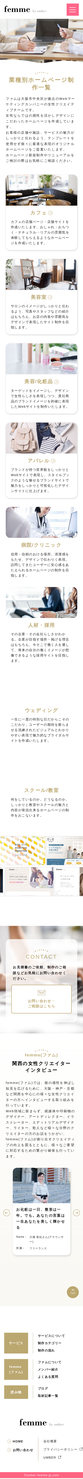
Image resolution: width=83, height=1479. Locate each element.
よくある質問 (48, 1377)
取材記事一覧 (48, 1396)
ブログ (43, 1389)
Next (76, 1213)
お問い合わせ (23, 1451)
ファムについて (50, 1363)
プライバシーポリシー (60, 1450)
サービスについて (51, 1336)
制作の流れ (46, 1351)
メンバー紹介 (48, 1370)
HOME (18, 1442)
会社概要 (50, 1442)
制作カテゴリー (50, 1344)
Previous (6, 1213)
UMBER (49, 1458)
